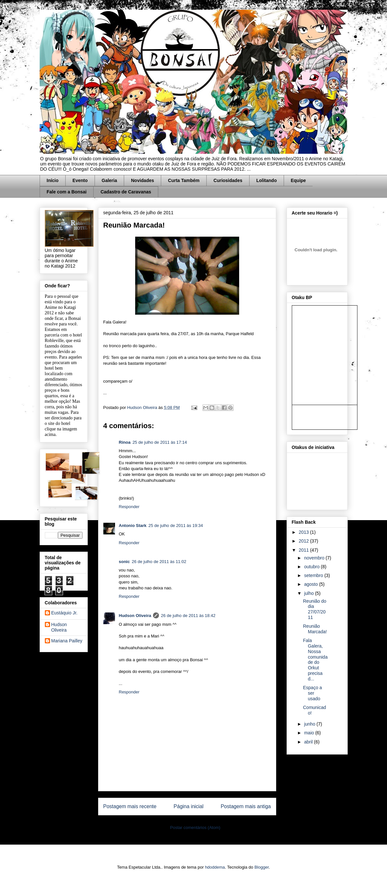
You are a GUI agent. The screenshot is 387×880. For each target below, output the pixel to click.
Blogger (261, 867)
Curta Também (184, 180)
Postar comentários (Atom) (195, 827)
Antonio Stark (133, 525)
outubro (312, 566)
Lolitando (266, 180)
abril (309, 741)
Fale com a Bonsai (67, 191)
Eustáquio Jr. (64, 612)
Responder (129, 506)
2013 (304, 532)
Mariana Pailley (67, 640)
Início (53, 180)
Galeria (109, 180)
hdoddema (215, 867)
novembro (315, 557)
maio (309, 732)
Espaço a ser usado (312, 693)
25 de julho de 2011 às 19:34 (175, 525)
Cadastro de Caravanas (125, 191)
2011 (304, 550)
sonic (124, 561)
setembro (314, 575)
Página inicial (188, 806)
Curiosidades (227, 180)
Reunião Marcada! (315, 629)
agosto (311, 584)
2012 (304, 541)
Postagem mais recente (130, 806)
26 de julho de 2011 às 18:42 (188, 615)
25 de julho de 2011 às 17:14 (160, 442)
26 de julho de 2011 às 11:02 (159, 561)
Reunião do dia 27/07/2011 (314, 609)
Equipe (298, 180)
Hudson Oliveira (142, 407)
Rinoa (125, 442)
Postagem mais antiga (246, 806)
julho (309, 593)
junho (310, 724)
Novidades (142, 180)
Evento (80, 180)
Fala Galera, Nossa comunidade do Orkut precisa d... (315, 659)
